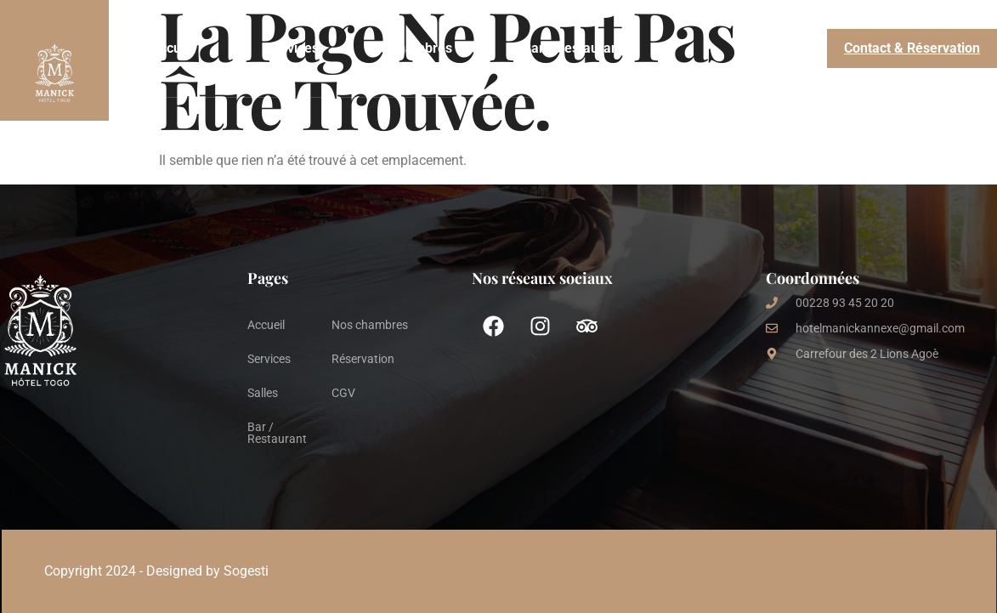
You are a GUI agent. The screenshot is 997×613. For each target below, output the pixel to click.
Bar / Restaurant (573, 48)
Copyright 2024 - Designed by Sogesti (156, 571)
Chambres (420, 48)
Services (292, 48)
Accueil (172, 48)
